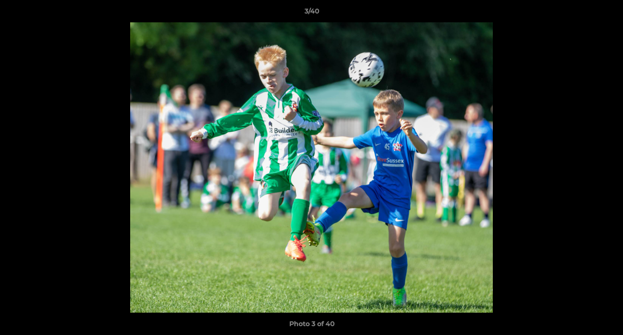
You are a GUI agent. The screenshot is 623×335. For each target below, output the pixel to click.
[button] (606, 13)
